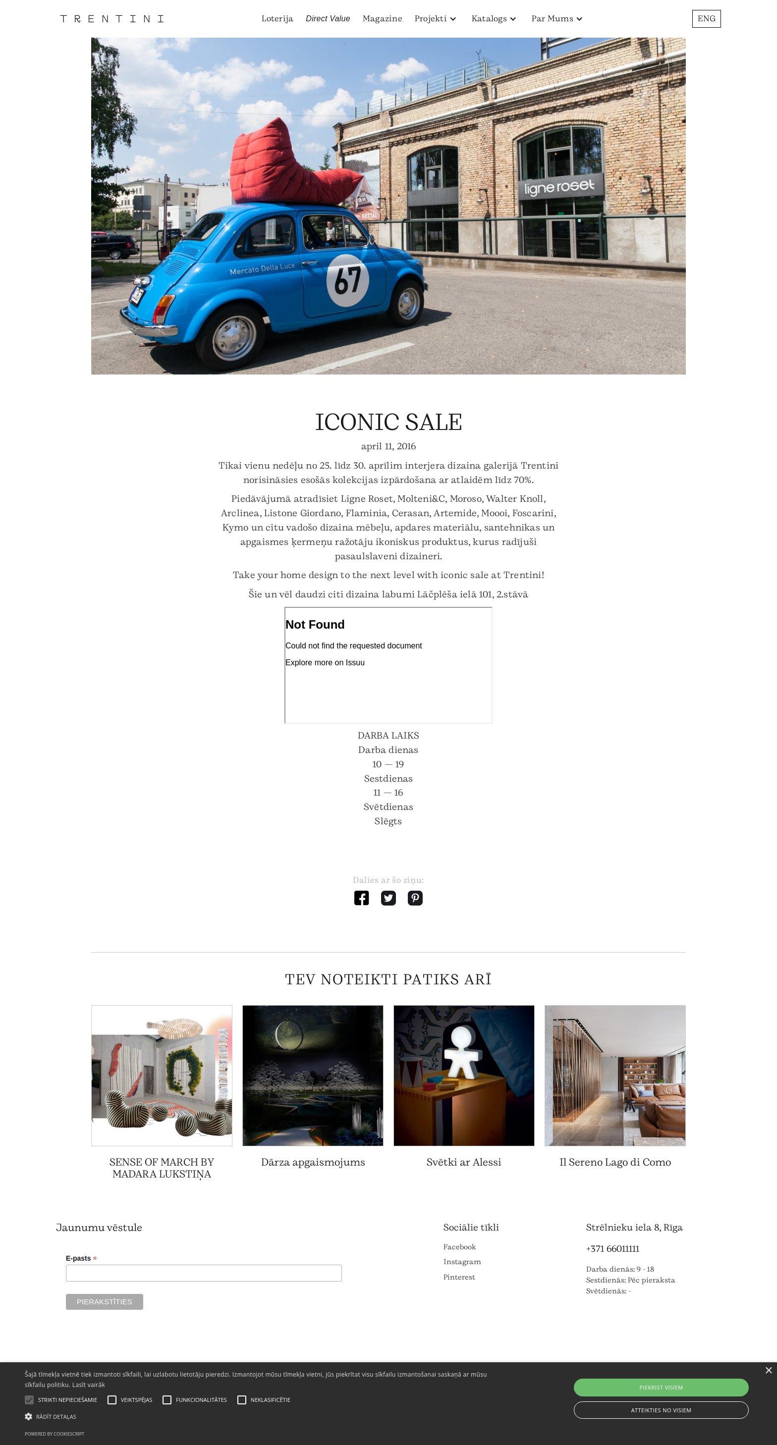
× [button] (768, 1371)
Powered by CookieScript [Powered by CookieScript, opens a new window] (54, 1434)
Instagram (462, 1262)
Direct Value (328, 18)
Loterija (277, 18)
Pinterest (459, 1277)
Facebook (460, 1247)
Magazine (382, 18)
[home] (111, 18)
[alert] (388, 1403)
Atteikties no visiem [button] (661, 1410)
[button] (436, 18)
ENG (707, 18)
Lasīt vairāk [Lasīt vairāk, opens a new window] (88, 1385)
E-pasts (81, 1258)
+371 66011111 (612, 1248)
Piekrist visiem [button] (661, 1387)
